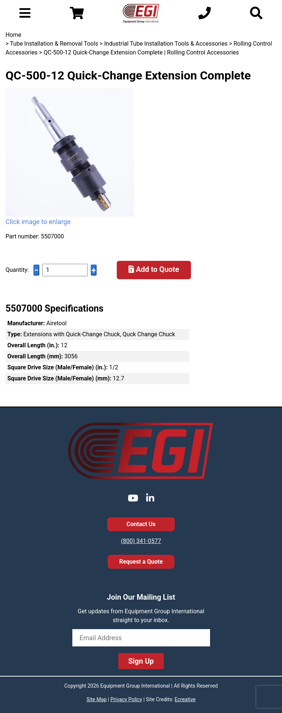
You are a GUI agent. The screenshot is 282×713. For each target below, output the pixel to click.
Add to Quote (154, 269)
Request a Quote (141, 561)
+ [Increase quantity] (93, 270)
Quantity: (17, 269)
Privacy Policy (126, 699)
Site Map (96, 699)
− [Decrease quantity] (36, 270)
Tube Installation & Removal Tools (54, 43)
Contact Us (141, 524)
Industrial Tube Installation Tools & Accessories (166, 43)
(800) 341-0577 (141, 541)
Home (13, 34)
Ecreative (185, 699)
